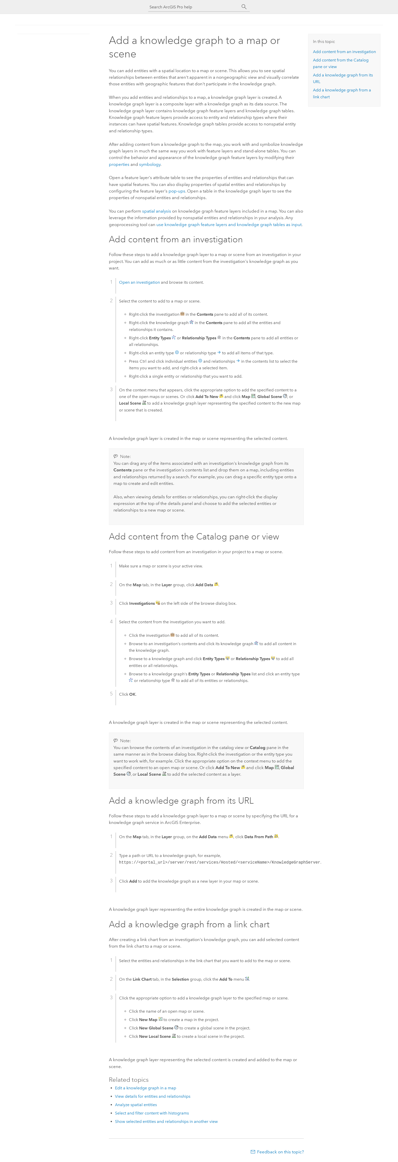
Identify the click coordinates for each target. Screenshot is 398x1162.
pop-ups (177, 191)
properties (119, 164)
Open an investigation (139, 282)
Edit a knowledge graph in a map (145, 1088)
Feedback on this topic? (280, 1151)
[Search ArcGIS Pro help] (194, 7)
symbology (149, 164)
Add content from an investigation (344, 51)
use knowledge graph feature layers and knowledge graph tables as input (229, 224)
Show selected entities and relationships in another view (166, 1121)
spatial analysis (156, 211)
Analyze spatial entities (136, 1104)
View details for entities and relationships (152, 1096)
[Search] (244, 6)
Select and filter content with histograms (152, 1113)
